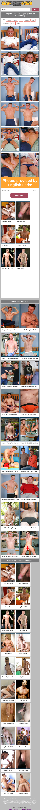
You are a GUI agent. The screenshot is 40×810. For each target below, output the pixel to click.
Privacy (22, 809)
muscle (15, 20)
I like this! (19, 195)
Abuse (28, 809)
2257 (11, 809)
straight (27, 20)
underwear (6, 23)
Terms (16, 809)
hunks (9, 20)
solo (21, 20)
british (18, 23)
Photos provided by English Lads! (20, 182)
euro (12, 23)
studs (33, 20)
